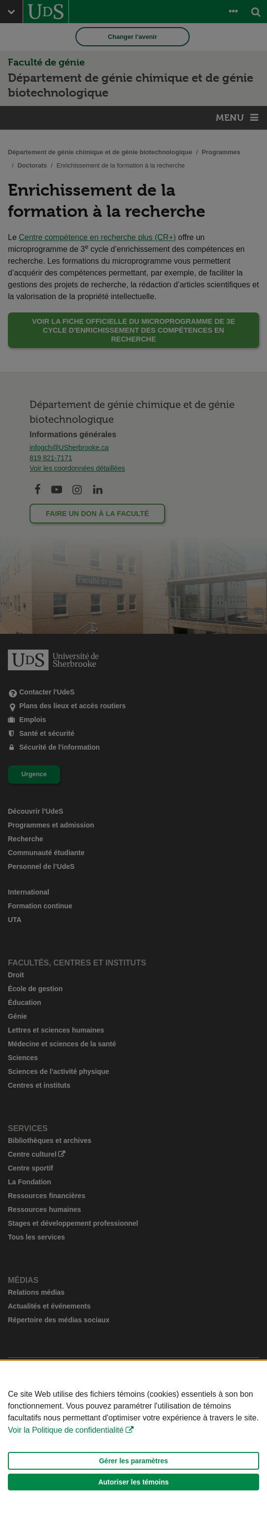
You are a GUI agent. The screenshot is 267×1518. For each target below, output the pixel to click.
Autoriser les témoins (133, 1482)
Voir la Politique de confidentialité (66, 1430)
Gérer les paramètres (133, 1461)
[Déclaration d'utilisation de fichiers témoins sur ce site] (133, 1439)
